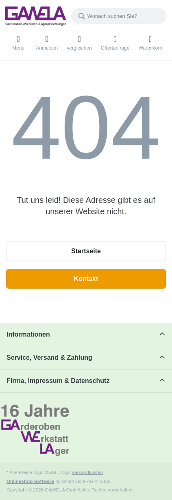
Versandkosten (87, 472)
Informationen (28, 334)
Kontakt (86, 278)
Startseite (86, 251)
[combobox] (119, 16)
